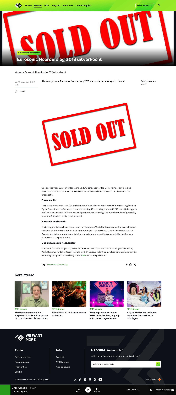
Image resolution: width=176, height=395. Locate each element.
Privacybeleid (43, 379)
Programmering (23, 357)
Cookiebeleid (150, 380)
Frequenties (21, 367)
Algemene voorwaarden (25, 379)
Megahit (56, 6)
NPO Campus (145, 5)
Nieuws (38, 6)
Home (28, 6)
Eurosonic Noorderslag (57, 265)
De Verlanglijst (84, 6)
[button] (79, 390)
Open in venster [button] (165, 390)
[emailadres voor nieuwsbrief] (126, 364)
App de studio (63, 367)
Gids (46, 6)
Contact (60, 357)
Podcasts (68, 6)
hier (84, 255)
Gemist (18, 372)
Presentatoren (22, 362)
